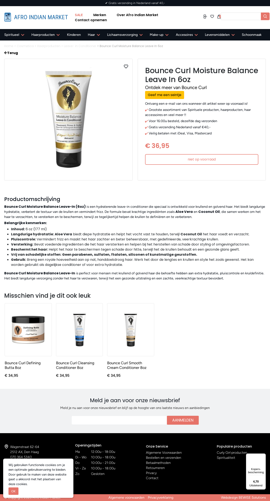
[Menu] (263, 456)
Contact (152, 478)
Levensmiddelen (217, 35)
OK (13, 491)
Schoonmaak (252, 35)
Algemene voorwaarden (126, 497)
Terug (11, 52)
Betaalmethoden (158, 463)
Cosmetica (25, 46)
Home (8, 46)
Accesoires (184, 35)
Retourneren (155, 468)
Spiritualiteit (226, 458)
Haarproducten (43, 35)
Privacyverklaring (160, 497)
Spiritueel (11, 35)
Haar (91, 35)
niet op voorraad (202, 159)
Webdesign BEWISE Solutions (243, 497)
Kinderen (74, 35)
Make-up (157, 35)
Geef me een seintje (164, 94)
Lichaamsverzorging (122, 35)
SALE (79, 15)
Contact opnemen (91, 20)
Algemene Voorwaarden (164, 453)
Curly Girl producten (232, 453)
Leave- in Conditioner (80, 46)
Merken (99, 15)
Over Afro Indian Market (137, 15)
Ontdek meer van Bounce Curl (176, 87)
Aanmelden (182, 420)
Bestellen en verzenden (163, 458)
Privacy (151, 473)
